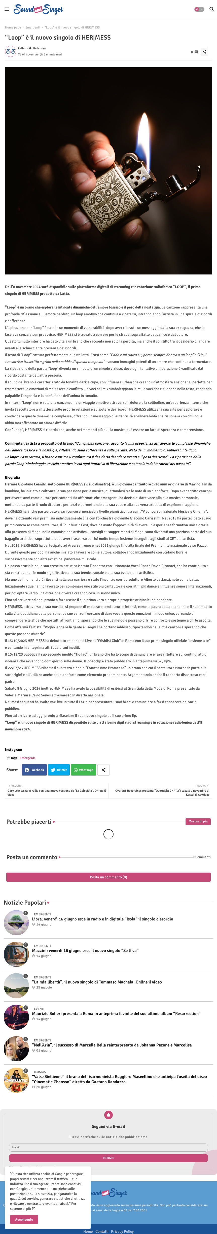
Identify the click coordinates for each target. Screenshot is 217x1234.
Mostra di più (198, 821)
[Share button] (103, 770)
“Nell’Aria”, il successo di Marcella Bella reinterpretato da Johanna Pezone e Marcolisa (112, 1045)
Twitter (62, 770)
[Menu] (7, 9)
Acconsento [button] (24, 1219)
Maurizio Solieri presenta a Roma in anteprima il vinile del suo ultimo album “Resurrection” (116, 1013)
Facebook (37, 770)
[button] (199, 9)
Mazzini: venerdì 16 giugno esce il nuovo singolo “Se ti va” (85, 950)
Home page (13, 27)
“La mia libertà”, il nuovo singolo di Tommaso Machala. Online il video (97, 982)
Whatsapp (86, 770)
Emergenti (32, 27)
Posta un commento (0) (108, 877)
